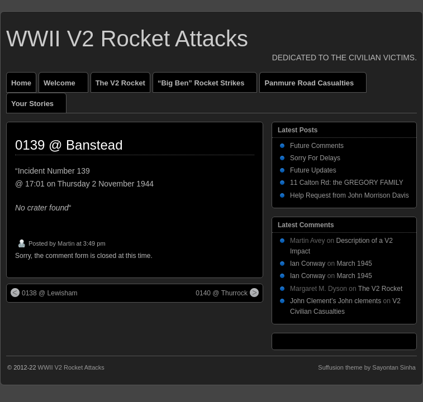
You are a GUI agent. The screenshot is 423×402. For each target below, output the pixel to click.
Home (21, 83)
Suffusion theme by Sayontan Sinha (367, 367)
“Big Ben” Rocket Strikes (206, 85)
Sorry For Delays (315, 158)
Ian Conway (307, 263)
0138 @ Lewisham (44, 292)
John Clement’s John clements (335, 301)
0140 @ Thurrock (227, 292)
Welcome (64, 85)
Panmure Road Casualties (313, 85)
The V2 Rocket (120, 83)
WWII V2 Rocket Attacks (127, 38)
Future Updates (313, 170)
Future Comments (317, 146)
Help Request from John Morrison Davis (349, 195)
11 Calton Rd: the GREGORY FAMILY (346, 182)
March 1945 (354, 263)
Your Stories (37, 106)
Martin (66, 243)
